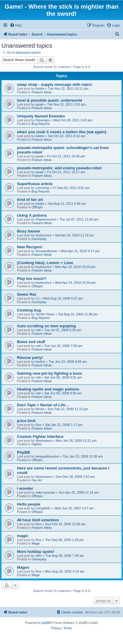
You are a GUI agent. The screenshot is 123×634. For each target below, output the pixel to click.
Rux (38, 425)
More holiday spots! (35, 551)
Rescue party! (30, 357)
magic (22, 536)
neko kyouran (45, 492)
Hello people (28, 504)
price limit (26, 420)
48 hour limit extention (38, 520)
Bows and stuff (31, 342)
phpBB (46, 622)
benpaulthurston (47, 456)
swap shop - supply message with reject (54, 84)
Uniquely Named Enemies (41, 116)
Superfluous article (34, 184)
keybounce (43, 235)
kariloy (40, 361)
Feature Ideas (42, 92)
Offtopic (37, 207)
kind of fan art (30, 199)
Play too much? (31, 278)
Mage (36, 543)
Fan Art (37, 480)
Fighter (37, 444)
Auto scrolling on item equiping (46, 326)
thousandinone (46, 251)
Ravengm (42, 120)
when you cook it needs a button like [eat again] (61, 132)
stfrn (38, 555)
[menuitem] (16, 25)
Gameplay (39, 239)
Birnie (39, 409)
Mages (23, 567)
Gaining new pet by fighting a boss (49, 373)
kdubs (39, 88)
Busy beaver (28, 231)
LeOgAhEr (43, 508)
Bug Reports (41, 123)
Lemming (42, 188)
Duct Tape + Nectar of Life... (42, 405)
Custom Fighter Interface (40, 436)
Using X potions (32, 215)
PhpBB (23, 452)
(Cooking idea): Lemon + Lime (45, 263)
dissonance (43, 440)
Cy (37, 298)
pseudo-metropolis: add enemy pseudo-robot (59, 168)
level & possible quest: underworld (49, 100)
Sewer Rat (26, 294)
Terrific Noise (45, 314)
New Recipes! (30, 247)
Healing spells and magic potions (48, 389)
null (38, 330)
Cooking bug (29, 310)
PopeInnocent (45, 219)
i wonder (25, 488)
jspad (39, 104)
